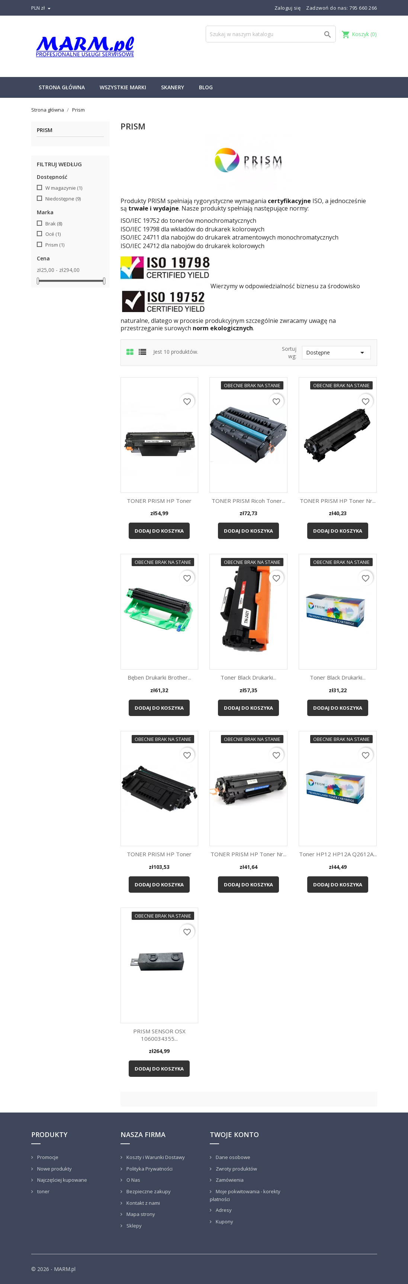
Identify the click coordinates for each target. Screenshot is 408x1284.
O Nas (132, 1180)
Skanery (172, 87)
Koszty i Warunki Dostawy (155, 1157)
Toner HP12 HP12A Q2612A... (338, 854)
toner (42, 1191)
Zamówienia (229, 1180)
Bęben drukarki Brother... (159, 677)
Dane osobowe (232, 1157)
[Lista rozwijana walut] (41, 7)
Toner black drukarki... (248, 677)
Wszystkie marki (123, 87)
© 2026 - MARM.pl (53, 1268)
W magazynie (63, 187)
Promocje (47, 1157)
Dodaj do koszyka (159, 530)
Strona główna (62, 87)
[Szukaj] (271, 34)
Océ (53, 234)
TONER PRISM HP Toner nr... (338, 500)
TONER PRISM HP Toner (159, 500)
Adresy (223, 1210)
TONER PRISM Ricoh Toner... (248, 500)
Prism (44, 130)
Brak (53, 223)
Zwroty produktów (236, 1168)
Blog (206, 87)
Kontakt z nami (142, 1203)
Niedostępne (63, 198)
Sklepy (133, 1225)
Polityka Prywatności (149, 1168)
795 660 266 (363, 7)
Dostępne (336, 352)
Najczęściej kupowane (61, 1180)
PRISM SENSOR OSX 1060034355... (159, 1034)
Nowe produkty (54, 1168)
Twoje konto (234, 1134)
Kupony (224, 1221)
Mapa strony (140, 1214)
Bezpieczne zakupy (148, 1191)
